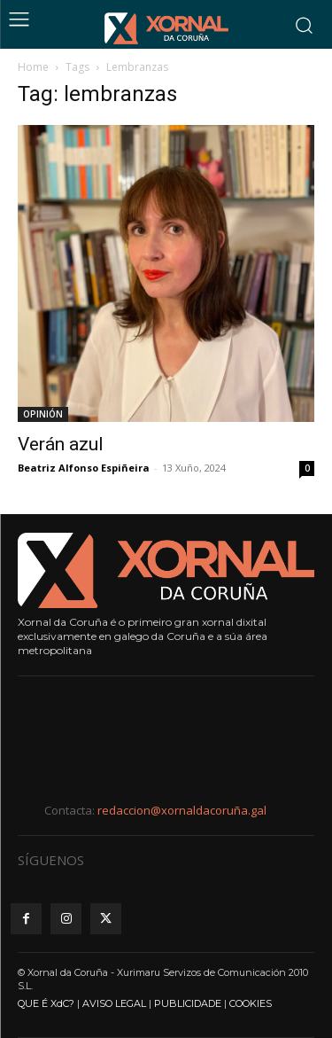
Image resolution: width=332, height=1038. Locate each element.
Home (33, 66)
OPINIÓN (43, 414)
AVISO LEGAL (114, 1003)
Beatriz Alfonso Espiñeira (84, 467)
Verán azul (61, 444)
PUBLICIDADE (187, 1003)
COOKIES (250, 1003)
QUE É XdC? (46, 1003)
